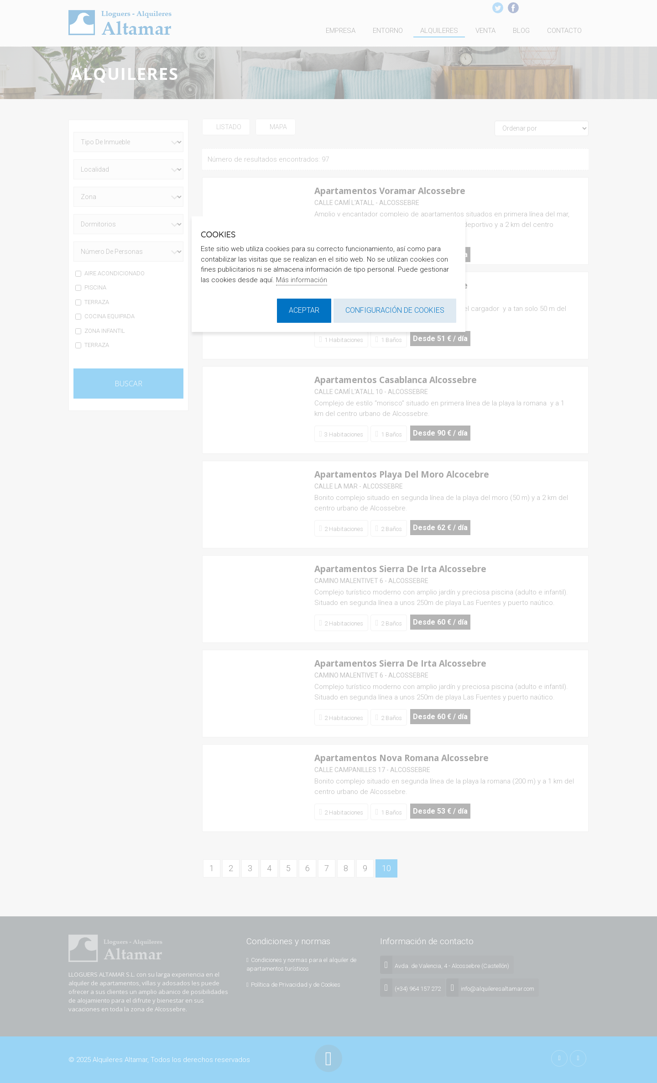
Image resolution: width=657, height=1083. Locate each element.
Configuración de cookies (394, 310)
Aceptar (304, 310)
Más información (301, 280)
